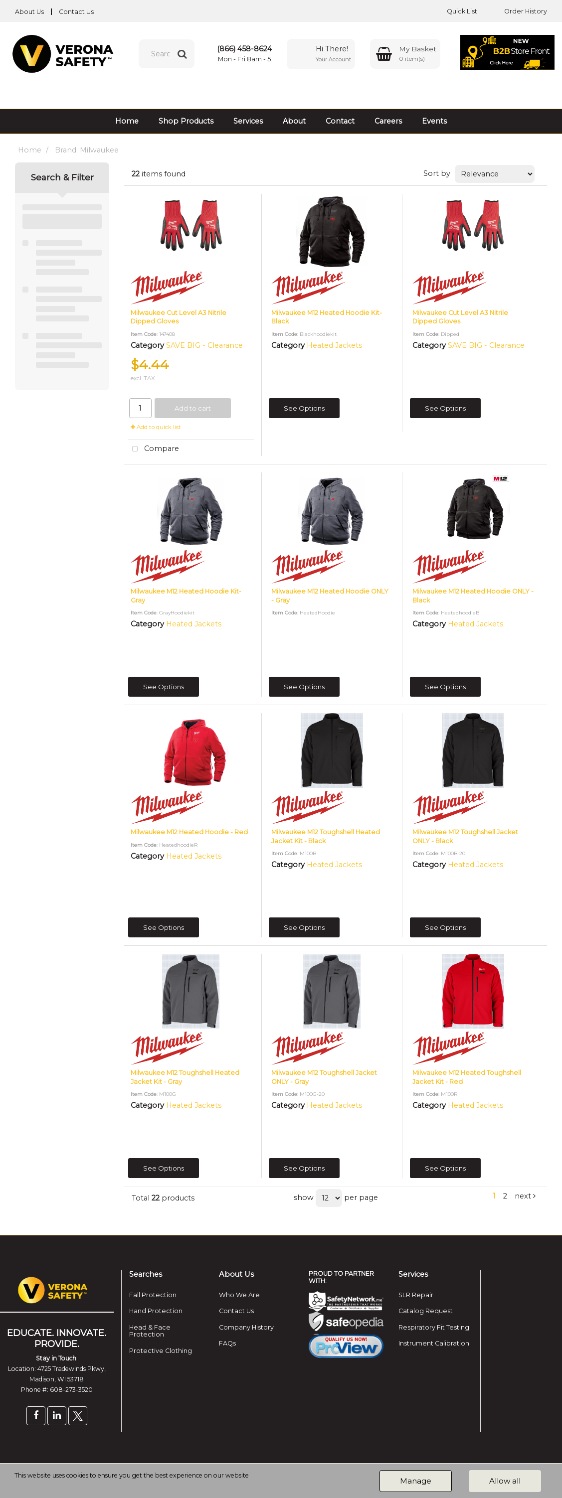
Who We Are (239, 1295)
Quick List (454, 11)
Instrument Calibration (433, 1343)
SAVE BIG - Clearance (204, 345)
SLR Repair (415, 1295)
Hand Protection (156, 1311)
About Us (29, 11)
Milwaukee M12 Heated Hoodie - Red (189, 832)
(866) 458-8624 (244, 48)
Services (248, 121)
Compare (154, 449)
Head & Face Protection (150, 1331)
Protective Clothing (160, 1350)
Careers (388, 121)
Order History (518, 11)
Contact (340, 121)
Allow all (505, 1481)
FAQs (227, 1343)
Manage (415, 1481)
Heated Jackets (334, 345)
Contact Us (76, 11)
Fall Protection (153, 1295)
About (294, 121)
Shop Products (186, 121)
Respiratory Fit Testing (433, 1327)
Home (127, 121)
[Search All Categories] (166, 53)
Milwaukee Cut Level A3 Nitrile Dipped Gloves (178, 317)
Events (434, 121)
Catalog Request (425, 1311)
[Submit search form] (182, 53)
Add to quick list (156, 427)
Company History (246, 1327)
